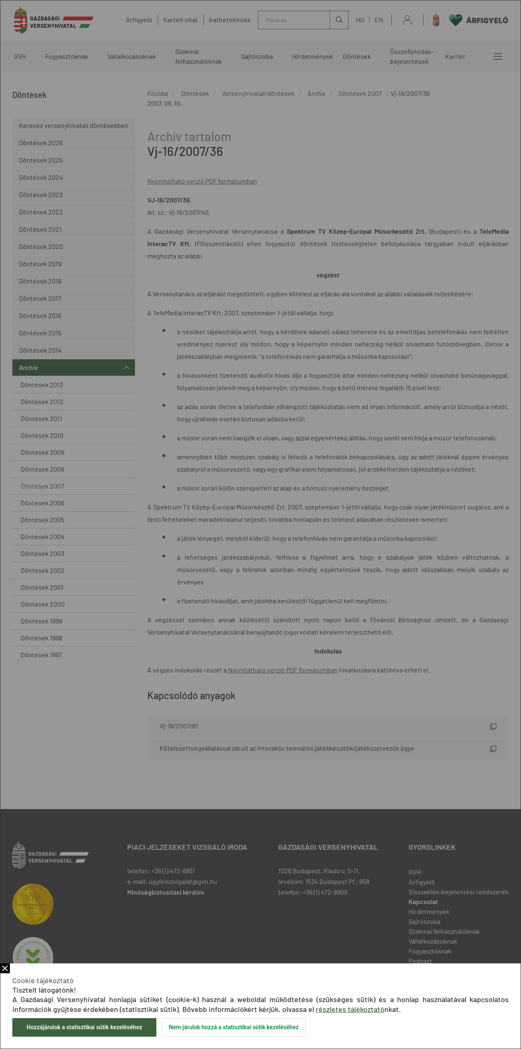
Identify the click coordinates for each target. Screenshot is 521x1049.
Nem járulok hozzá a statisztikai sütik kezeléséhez (234, 1027)
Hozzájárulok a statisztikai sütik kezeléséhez (84, 1027)
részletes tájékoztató (350, 1009)
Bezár (5, 968)
